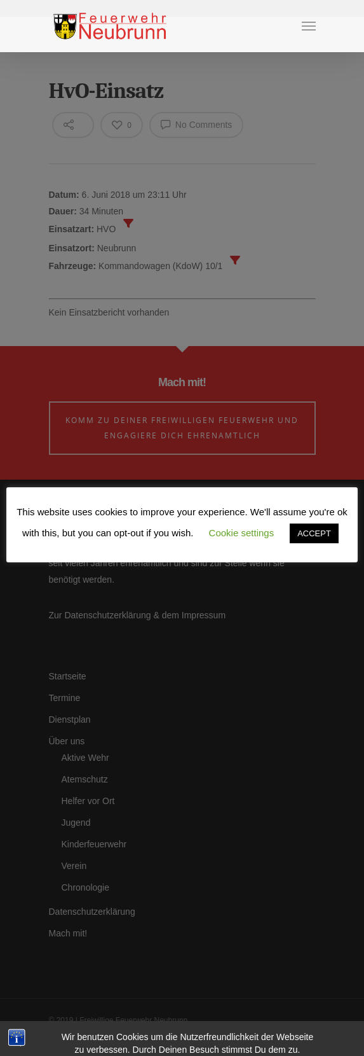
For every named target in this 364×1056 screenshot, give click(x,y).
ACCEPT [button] (314, 533)
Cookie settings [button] (241, 532)
